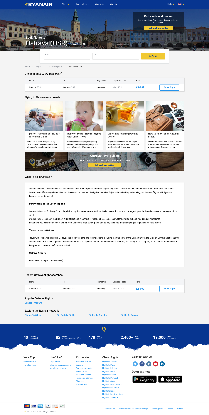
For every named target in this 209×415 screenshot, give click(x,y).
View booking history (58, 368)
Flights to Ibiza (108, 391)
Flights (38, 66)
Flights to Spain (108, 381)
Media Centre (81, 371)
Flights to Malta (108, 371)
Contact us (181, 409)
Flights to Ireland (109, 375)
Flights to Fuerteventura (112, 394)
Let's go (153, 56)
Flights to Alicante (109, 362)
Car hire (113, 4)
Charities (80, 381)
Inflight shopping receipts (60, 365)
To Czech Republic (54, 66)
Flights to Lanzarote (110, 388)
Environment (81, 384)
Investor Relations (83, 375)
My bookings (82, 4)
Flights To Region (129, 315)
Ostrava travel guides (158, 28)
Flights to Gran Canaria (112, 384)
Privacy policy (157, 409)
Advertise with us (83, 362)
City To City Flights (66, 315)
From (47, 54)
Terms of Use (110, 409)
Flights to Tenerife (110, 397)
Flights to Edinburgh (110, 368)
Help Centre (55, 362)
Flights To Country (98, 315)
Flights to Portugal (110, 378)
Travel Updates (29, 365)
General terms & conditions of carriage (133, 409)
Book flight (169, 87)
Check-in (99, 4)
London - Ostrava (33, 303)
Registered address (84, 378)
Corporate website (84, 368)
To (95, 54)
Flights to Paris (108, 365)
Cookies (170, 409)
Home (27, 66)
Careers (79, 365)
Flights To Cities (33, 315)
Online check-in (29, 362)
